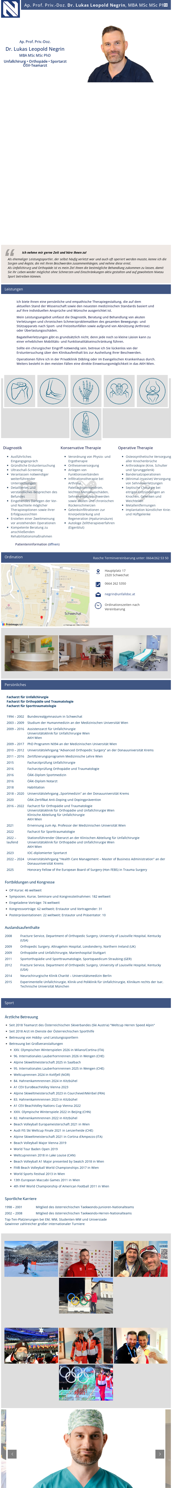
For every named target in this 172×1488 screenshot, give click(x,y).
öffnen (54, 544)
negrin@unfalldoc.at (120, 594)
